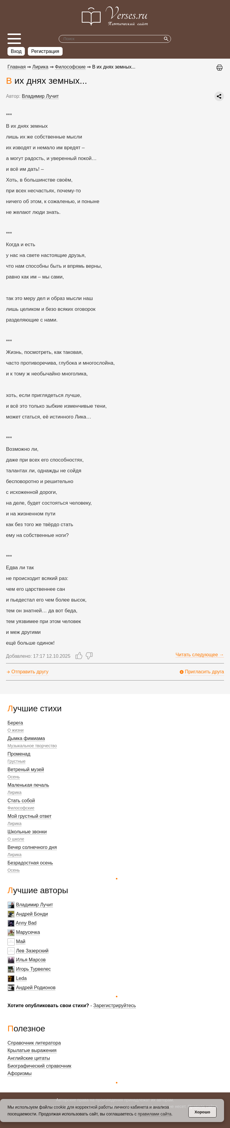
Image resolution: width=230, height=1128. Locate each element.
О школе (15, 839)
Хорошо (202, 1112)
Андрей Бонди (32, 914)
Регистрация (45, 51)
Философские (20, 808)
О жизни (15, 730)
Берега (15, 722)
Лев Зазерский (32, 950)
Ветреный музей (25, 769)
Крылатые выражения (32, 1050)
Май (20, 941)
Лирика (14, 792)
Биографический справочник (39, 1065)
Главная (16, 66)
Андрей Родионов (35, 987)
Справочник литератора (34, 1042)
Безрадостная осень (30, 862)
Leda (21, 978)
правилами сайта (154, 1114)
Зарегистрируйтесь (114, 1005)
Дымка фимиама (26, 738)
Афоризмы (19, 1073)
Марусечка (28, 932)
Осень (13, 776)
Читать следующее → (199, 654)
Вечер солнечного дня (32, 847)
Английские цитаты (28, 1058)
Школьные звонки (27, 831)
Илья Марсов (31, 959)
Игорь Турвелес (33, 969)
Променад (18, 753)
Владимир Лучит (34, 904)
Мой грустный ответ (29, 816)
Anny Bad (26, 922)
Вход (16, 51)
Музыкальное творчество (32, 745)
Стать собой (21, 800)
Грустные (16, 761)
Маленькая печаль (28, 785)
